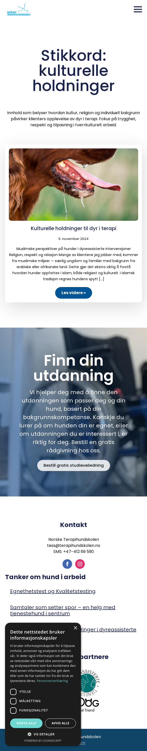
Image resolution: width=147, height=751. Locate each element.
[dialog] (43, 684)
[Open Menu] (138, 9)
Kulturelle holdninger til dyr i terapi (73, 228)
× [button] (75, 628)
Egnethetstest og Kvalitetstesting (53, 591)
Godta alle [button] (26, 723)
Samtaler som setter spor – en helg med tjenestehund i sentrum (62, 610)
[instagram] (80, 564)
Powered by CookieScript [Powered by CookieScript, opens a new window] (43, 740)
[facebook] (67, 564)
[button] (43, 734)
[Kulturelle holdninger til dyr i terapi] (73, 184)
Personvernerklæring (52, 681)
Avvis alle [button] (60, 723)
